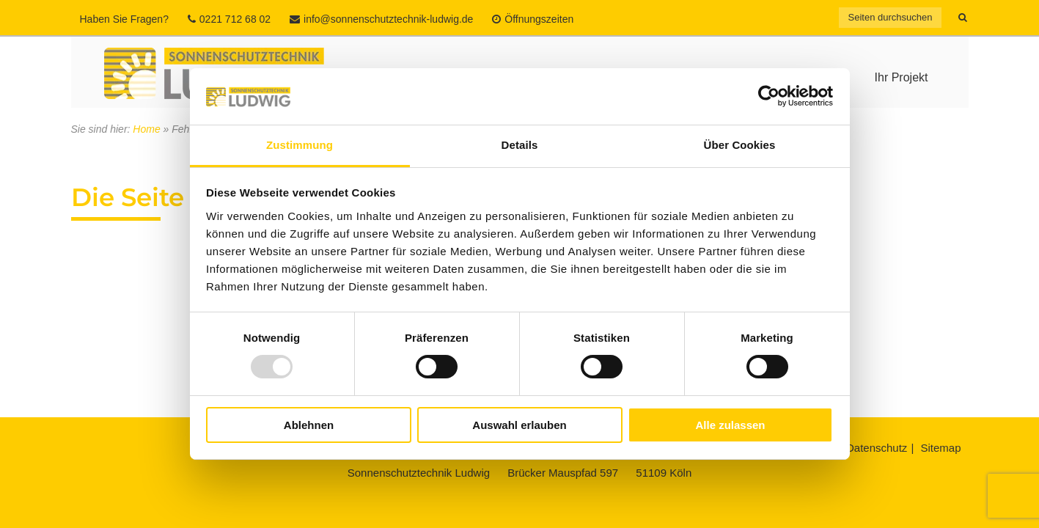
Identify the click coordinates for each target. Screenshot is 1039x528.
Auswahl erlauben (519, 425)
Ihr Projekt (901, 77)
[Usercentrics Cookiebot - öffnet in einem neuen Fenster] (769, 96)
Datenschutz (876, 447)
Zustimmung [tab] (299, 145)
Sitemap (940, 447)
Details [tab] (520, 145)
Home (146, 129)
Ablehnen (309, 425)
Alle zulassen (730, 425)
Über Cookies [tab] (740, 145)
